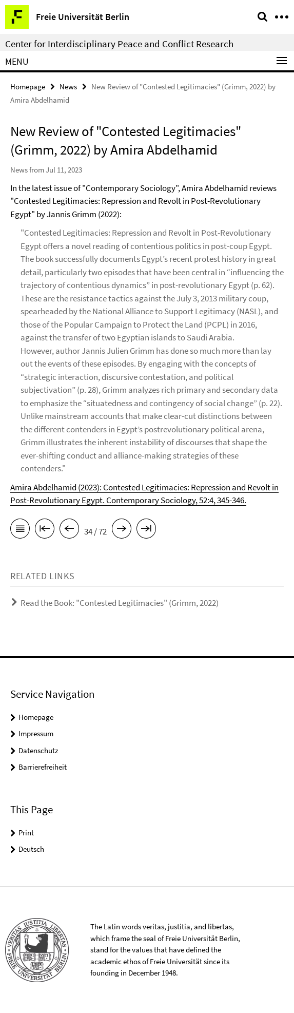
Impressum (35, 733)
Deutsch (31, 849)
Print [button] (26, 832)
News (68, 86)
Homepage (27, 86)
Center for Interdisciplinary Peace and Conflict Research (119, 43)
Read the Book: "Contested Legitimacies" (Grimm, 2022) (120, 602)
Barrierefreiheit (42, 767)
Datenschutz (38, 750)
